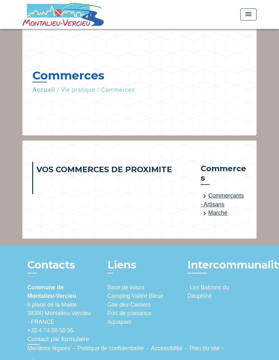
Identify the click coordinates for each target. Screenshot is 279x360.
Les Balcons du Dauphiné (208, 291)
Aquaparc (119, 322)
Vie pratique (78, 90)
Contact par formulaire (58, 339)
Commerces (118, 90)
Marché (214, 213)
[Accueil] (63, 14)
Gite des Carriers (129, 304)
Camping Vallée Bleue (135, 296)
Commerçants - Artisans (222, 200)
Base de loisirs (125, 287)
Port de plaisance (129, 313)
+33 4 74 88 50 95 (50, 330)
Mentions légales (48, 348)
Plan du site (204, 348)
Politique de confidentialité (110, 348)
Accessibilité (166, 348)
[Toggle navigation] (248, 14)
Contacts (51, 265)
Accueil (44, 90)
